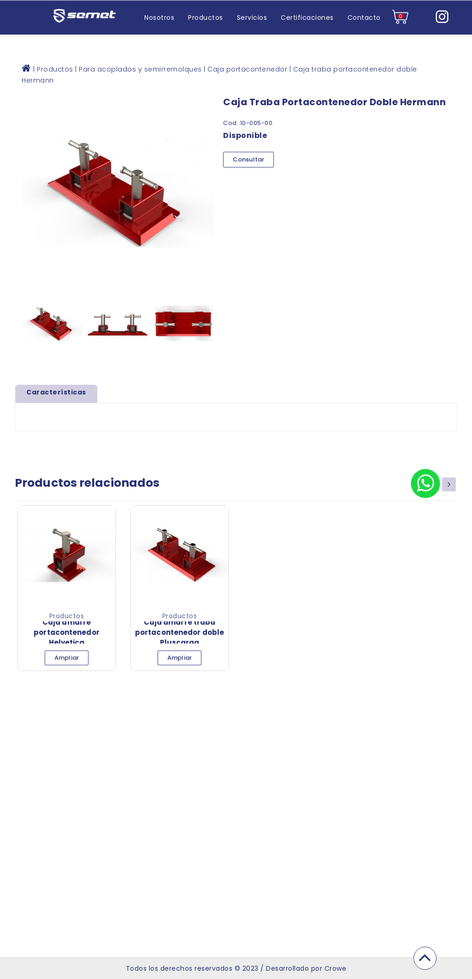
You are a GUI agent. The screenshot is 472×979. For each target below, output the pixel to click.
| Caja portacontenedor (245, 69)
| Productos (53, 69)
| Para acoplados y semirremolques (138, 69)
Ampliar (66, 657)
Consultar (248, 159)
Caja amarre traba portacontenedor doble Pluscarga (179, 632)
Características (56, 392)
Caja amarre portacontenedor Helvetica (67, 632)
